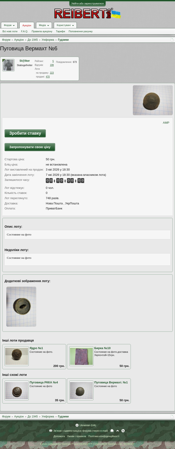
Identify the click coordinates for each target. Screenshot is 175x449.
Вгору (117, 430)
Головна (112, 430)
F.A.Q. (24, 31)
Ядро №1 (36, 348)
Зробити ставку (25, 133)
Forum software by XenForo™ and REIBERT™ (87, 444)
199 (52, 65)
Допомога (59, 436)
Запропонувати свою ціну (29, 147)
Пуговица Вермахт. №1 (111, 382)
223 (52, 73)
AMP (166, 122)
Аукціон (26, 25)
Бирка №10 (102, 348)
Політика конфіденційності (103, 436)
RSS (123, 430)
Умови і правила (76, 436)
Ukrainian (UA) (88, 425)
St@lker (25, 60)
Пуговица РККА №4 (44, 382)
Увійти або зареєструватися (87, 3)
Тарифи (60, 31)
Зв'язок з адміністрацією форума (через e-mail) (80, 430)
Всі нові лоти (10, 31)
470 (48, 76)
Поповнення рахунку (81, 31)
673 (75, 62)
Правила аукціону (42, 31)
